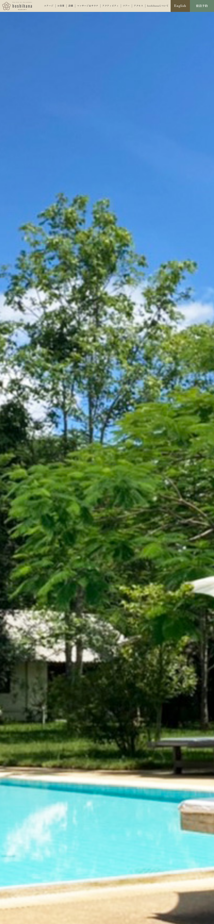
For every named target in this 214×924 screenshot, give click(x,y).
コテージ (49, 5)
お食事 (60, 5)
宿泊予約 (202, 6)
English (180, 6)
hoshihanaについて (158, 5)
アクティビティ (110, 5)
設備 (70, 5)
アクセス (138, 5)
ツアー (126, 5)
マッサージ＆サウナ (87, 5)
